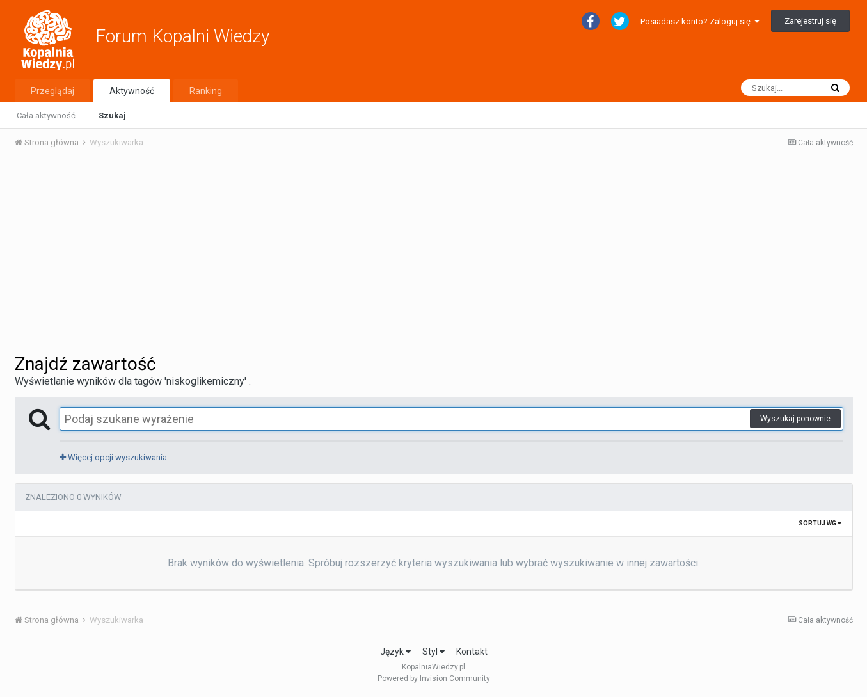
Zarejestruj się (810, 21)
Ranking (205, 91)
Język (395, 651)
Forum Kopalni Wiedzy (182, 36)
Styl (433, 651)
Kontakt (472, 651)
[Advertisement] (434, 254)
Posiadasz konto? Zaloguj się (700, 21)
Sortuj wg (820, 523)
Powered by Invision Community (434, 678)
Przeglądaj (52, 91)
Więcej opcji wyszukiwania (113, 457)
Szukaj (112, 115)
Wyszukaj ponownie (795, 418)
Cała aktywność (46, 115)
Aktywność (131, 91)
